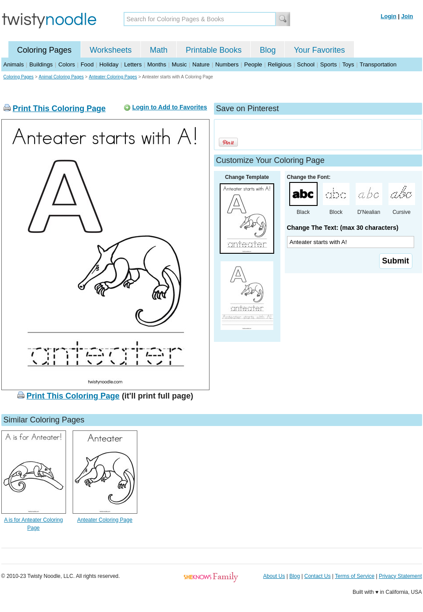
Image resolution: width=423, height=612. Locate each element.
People (253, 64)
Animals (14, 64)
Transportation (378, 64)
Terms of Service (354, 576)
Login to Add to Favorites (169, 107)
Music (179, 64)
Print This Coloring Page (59, 108)
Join (407, 16)
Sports (328, 64)
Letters (133, 64)
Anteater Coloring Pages (113, 76)
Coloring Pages (44, 50)
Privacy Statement (400, 576)
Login (388, 16)
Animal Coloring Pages (61, 76)
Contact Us (317, 576)
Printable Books (213, 50)
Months (157, 64)
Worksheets (111, 50)
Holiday (108, 64)
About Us (274, 576)
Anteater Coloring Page (104, 520)
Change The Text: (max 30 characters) (343, 227)
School (306, 64)
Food (87, 64)
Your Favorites (319, 50)
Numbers (227, 64)
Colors (66, 64)
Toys (348, 64)
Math (158, 50)
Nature (201, 64)
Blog (268, 50)
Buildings (41, 64)
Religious (279, 64)
